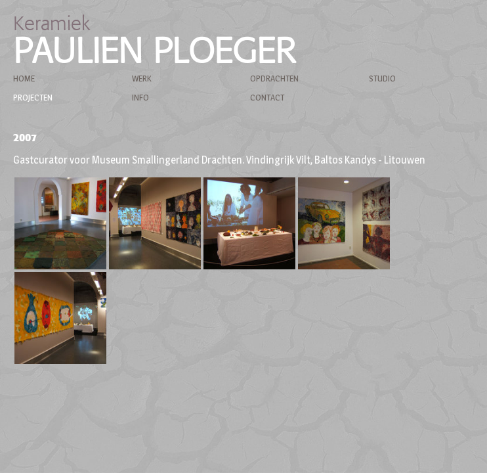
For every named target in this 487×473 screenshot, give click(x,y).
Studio (382, 78)
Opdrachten (274, 78)
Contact (267, 97)
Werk (141, 78)
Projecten (33, 97)
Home (24, 78)
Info (140, 97)
